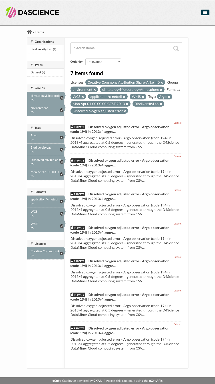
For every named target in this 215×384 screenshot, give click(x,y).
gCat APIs (156, 380)
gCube (56, 380)
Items (39, 32)
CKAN (97, 380)
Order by (76, 61)
